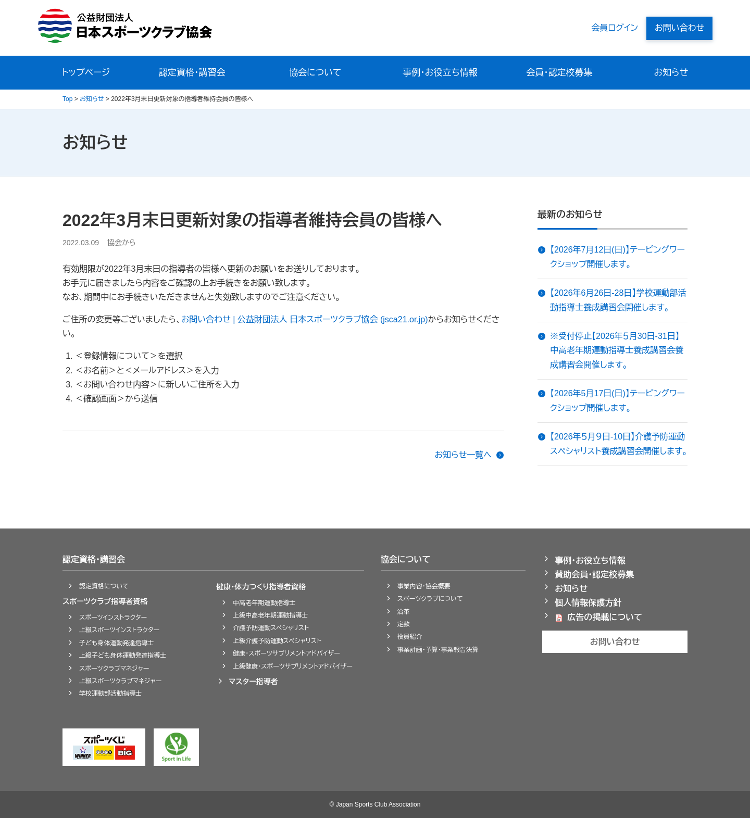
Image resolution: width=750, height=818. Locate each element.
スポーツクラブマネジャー (114, 668)
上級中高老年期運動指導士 (270, 615)
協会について (315, 73)
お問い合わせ (679, 27)
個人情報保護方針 (588, 602)
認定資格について (104, 586)
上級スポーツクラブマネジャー (120, 681)
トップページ (86, 73)
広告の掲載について (604, 617)
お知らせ (671, 73)
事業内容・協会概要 (424, 586)
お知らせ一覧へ (463, 454)
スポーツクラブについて (430, 598)
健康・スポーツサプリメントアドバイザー (286, 653)
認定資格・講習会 (193, 73)
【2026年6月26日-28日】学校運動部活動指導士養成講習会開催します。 (618, 299)
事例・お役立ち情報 (440, 73)
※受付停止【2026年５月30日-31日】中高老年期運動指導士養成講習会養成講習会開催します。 (616, 350)
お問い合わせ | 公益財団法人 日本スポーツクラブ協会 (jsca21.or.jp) (304, 319)
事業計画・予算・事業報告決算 (438, 649)
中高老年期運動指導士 (264, 603)
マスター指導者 (253, 681)
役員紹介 (409, 636)
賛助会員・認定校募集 (594, 574)
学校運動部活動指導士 (110, 693)
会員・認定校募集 (559, 73)
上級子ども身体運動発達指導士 (122, 655)
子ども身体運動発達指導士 (116, 643)
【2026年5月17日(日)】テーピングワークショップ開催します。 (617, 400)
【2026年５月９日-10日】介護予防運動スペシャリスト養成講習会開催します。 (619, 443)
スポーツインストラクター (113, 617)
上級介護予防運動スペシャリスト (277, 641)
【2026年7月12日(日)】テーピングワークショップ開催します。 (617, 256)
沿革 (403, 611)
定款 (403, 624)
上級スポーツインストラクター (119, 630)
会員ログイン (614, 27)
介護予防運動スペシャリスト (271, 628)
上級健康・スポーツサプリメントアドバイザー (293, 666)
